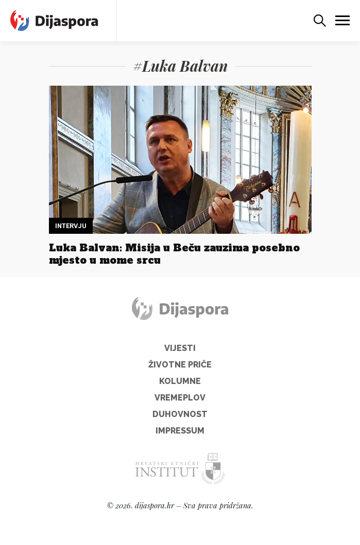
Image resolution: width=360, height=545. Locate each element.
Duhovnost (180, 414)
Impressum (180, 431)
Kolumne (180, 381)
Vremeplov (180, 398)
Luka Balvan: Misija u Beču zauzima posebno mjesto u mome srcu (174, 254)
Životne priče (180, 365)
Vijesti (180, 348)
